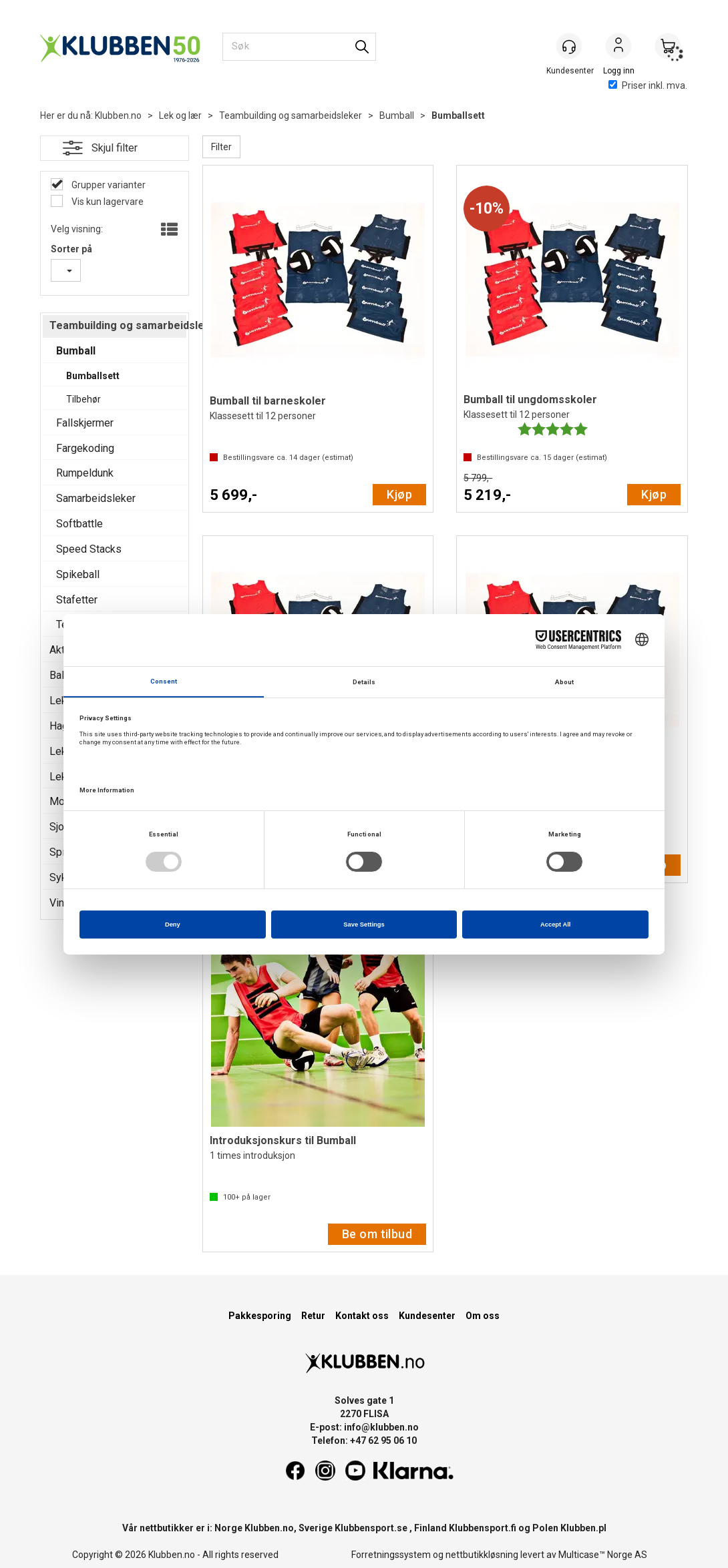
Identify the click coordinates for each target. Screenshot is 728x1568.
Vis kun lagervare (106, 201)
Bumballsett (458, 115)
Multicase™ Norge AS (602, 1554)
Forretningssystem (391, 1554)
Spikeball (78, 574)
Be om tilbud (377, 1234)
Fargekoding (85, 448)
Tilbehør (83, 399)
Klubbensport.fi (482, 1528)
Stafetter (77, 599)
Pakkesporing (259, 1315)
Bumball (396, 115)
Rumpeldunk (85, 473)
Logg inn (618, 47)
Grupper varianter (107, 185)
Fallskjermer (85, 423)
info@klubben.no (381, 1427)
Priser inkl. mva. (647, 85)
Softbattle (79, 523)
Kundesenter (427, 1315)
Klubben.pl (583, 1528)
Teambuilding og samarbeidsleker (290, 115)
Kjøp (399, 494)
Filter (221, 147)
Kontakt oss (362, 1315)
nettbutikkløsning (481, 1554)
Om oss (483, 1315)
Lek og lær (180, 115)
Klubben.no (118, 115)
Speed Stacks (89, 549)
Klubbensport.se (371, 1528)
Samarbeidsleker (96, 498)
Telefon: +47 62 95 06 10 (364, 1440)
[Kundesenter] (569, 46)
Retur (313, 1315)
